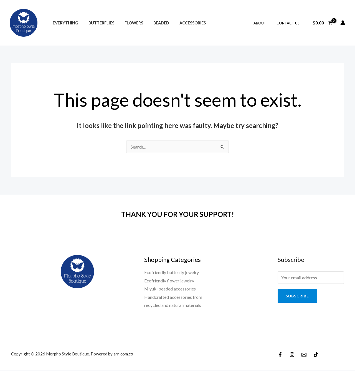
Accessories (182, 23)
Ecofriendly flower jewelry (169, 280)
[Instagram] (292, 354)
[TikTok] (315, 354)
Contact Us (289, 23)
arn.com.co (123, 354)
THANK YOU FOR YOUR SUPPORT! (177, 214)
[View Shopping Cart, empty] (322, 23)
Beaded (153, 23)
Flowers (128, 23)
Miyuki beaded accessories (170, 289)
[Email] (303, 354)
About (264, 23)
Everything (64, 23)
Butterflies (98, 23)
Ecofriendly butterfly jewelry (171, 272)
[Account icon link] (342, 22)
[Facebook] (280, 354)
